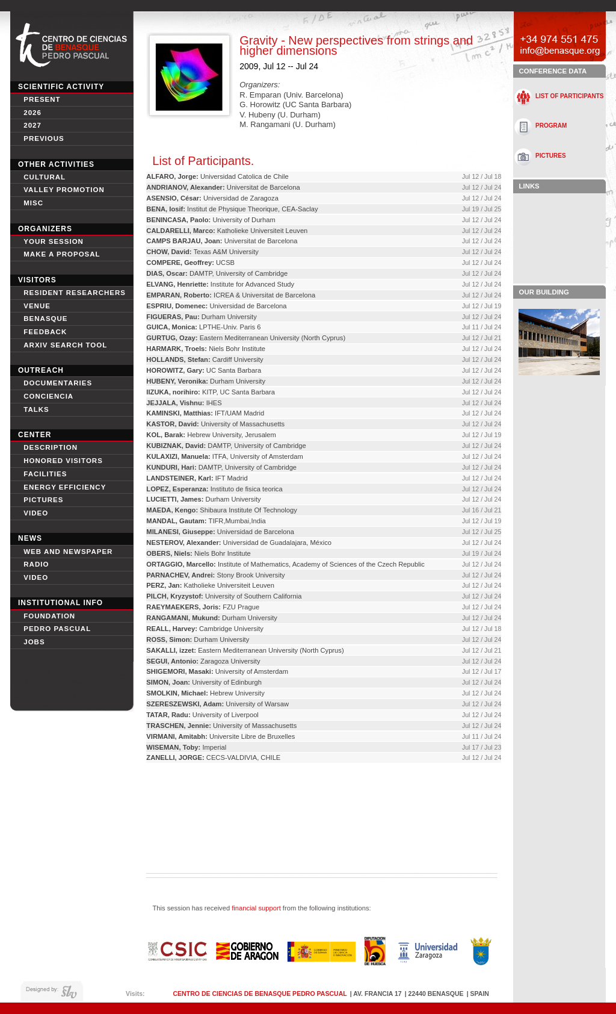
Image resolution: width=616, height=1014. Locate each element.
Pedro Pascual (57, 628)
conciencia (48, 396)
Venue (37, 305)
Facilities (45, 473)
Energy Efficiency (64, 487)
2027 (32, 125)
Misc (33, 203)
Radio (36, 564)
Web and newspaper (67, 551)
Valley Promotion (64, 189)
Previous (43, 138)
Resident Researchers (74, 292)
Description (50, 447)
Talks (36, 409)
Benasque (45, 318)
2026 (32, 112)
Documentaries (57, 383)
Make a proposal (61, 254)
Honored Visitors (63, 460)
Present (41, 99)
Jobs (34, 641)
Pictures (43, 499)
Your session (53, 241)
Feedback (45, 331)
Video (35, 577)
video (35, 513)
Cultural (44, 177)
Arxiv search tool (65, 345)
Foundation (49, 616)
